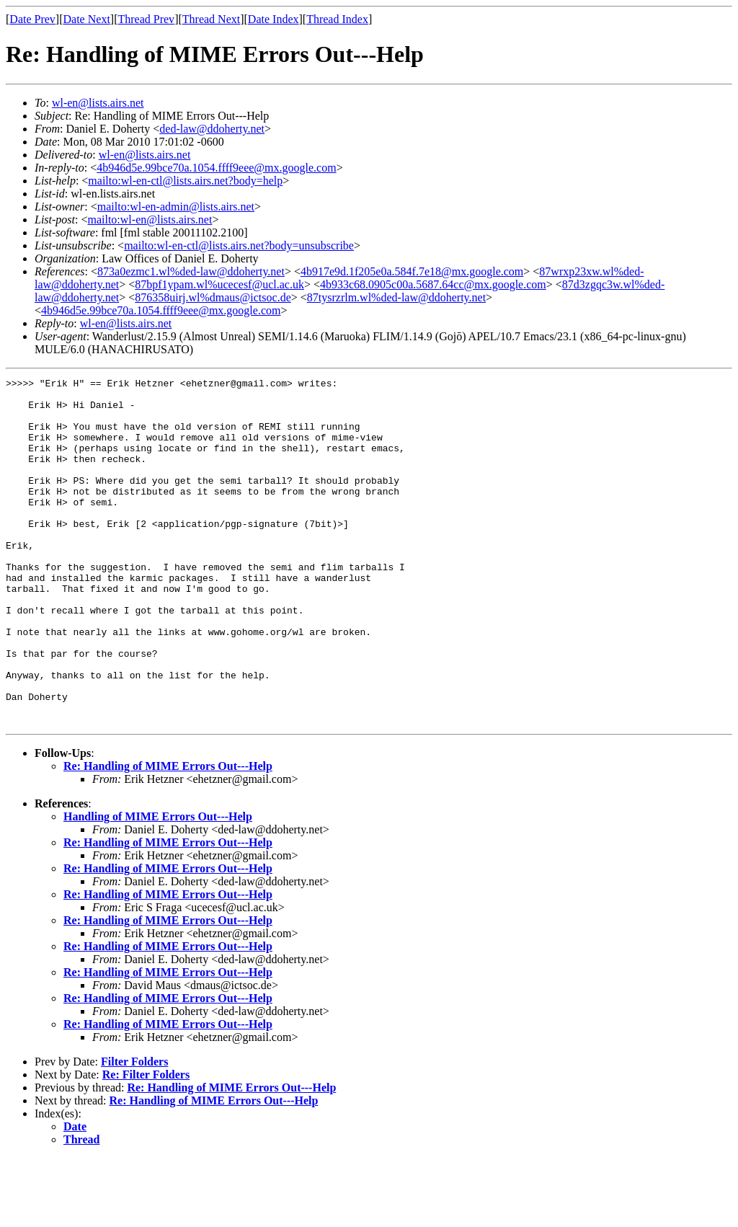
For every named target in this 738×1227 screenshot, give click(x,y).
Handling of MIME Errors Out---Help (157, 886)
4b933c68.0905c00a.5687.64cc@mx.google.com (433, 284)
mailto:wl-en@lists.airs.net (149, 219)
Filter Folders (134, 1131)
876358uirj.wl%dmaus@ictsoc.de (212, 297)
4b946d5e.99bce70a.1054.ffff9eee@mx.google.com (216, 167)
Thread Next (211, 19)
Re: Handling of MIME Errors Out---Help (167, 835)
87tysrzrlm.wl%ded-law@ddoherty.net (396, 297)
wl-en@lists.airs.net (98, 103)
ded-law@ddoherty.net (211, 129)
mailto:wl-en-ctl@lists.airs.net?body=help (185, 180)
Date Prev (32, 19)
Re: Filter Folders (146, 1144)
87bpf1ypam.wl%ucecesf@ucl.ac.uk (219, 284)
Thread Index (337, 19)
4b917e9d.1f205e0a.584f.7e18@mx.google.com (412, 271)
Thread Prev (145, 19)
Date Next (86, 19)
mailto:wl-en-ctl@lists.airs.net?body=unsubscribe (239, 245)
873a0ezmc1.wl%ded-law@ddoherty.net (191, 271)
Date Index (273, 19)
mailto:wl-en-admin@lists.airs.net (175, 206)
